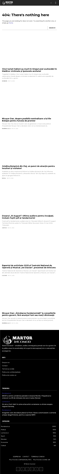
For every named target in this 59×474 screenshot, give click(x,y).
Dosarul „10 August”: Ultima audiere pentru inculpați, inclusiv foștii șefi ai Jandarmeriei (28, 217)
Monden (4, 81)
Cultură (4, 275)
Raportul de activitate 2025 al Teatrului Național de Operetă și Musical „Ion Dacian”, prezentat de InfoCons (29, 266)
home (11, 23)
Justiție (4, 227)
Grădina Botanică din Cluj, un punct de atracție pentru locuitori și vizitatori (28, 167)
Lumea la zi (6, 402)
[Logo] (7, 3)
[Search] (52, 28)
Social (4, 178)
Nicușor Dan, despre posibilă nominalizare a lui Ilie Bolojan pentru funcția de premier (26, 119)
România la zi (6, 128)
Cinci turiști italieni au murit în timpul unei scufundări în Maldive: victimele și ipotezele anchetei (29, 70)
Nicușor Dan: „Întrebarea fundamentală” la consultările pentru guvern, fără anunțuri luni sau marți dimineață (29, 314)
